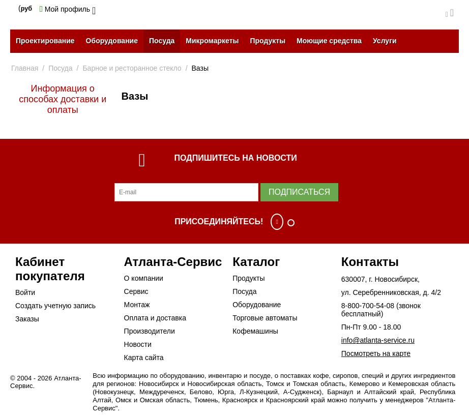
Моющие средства (329, 41)
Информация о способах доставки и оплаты (62, 99)
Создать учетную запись (55, 306)
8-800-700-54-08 (367, 306)
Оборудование (112, 41)
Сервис (136, 291)
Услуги (385, 41)
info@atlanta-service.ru (378, 340)
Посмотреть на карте (376, 353)
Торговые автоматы (264, 318)
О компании (143, 278)
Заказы (27, 319)
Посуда (161, 41)
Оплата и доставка (155, 318)
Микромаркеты (212, 41)
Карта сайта (144, 357)
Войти (25, 292)
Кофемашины (255, 331)
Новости (138, 344)
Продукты (267, 41)
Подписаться (299, 192)
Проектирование (45, 41)
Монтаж (137, 305)
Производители (149, 331)
